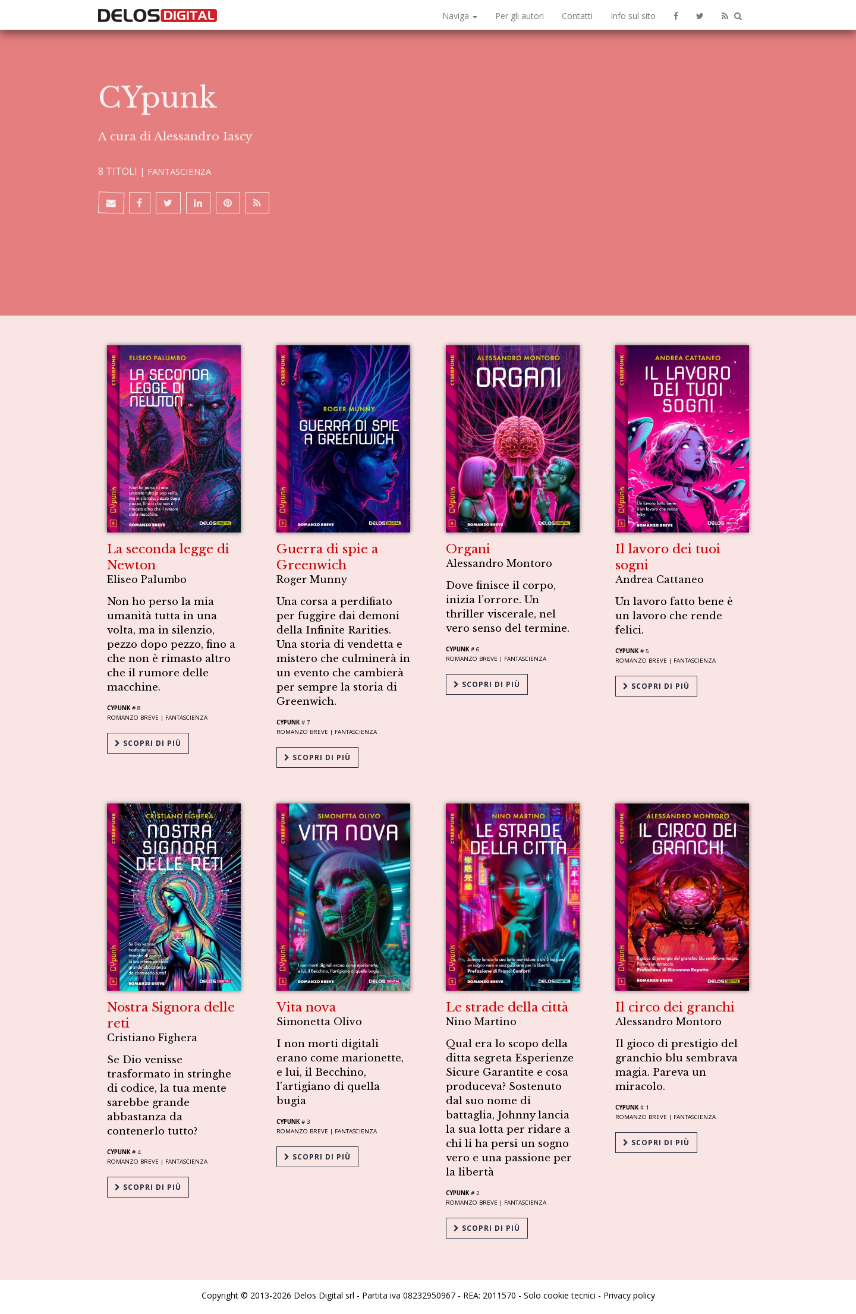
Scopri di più (148, 740)
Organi (468, 548)
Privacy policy (629, 1291)
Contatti (577, 15)
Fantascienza (182, 87)
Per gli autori (519, 15)
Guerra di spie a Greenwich (327, 556)
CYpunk (118, 707)
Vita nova (306, 1005)
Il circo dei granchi (675, 1005)
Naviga (459, 15)
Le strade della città (507, 1005)
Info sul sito (633, 15)
